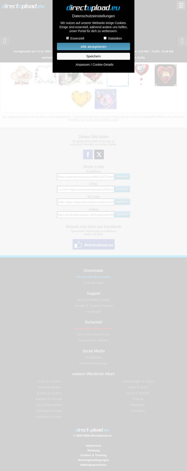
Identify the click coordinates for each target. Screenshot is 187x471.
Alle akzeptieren (93, 47)
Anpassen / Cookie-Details (94, 64)
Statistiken (115, 38)
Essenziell (77, 38)
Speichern (93, 56)
